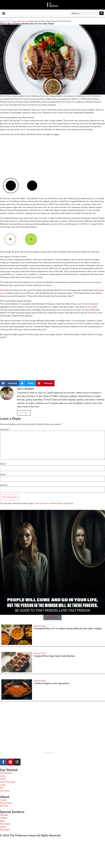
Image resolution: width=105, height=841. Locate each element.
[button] (3, 13)
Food (8, 21)
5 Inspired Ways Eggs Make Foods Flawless (54, 655)
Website (3, 485)
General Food (23, 21)
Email (3, 474)
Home (2, 21)
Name (3, 464)
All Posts (24, 412)
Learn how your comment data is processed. (54, 503)
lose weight (92, 306)
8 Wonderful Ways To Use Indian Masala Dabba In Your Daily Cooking (67, 628)
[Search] (101, 13)
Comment (5, 429)
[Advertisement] (52, 157)
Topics (13, 21)
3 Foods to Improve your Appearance (51, 683)
